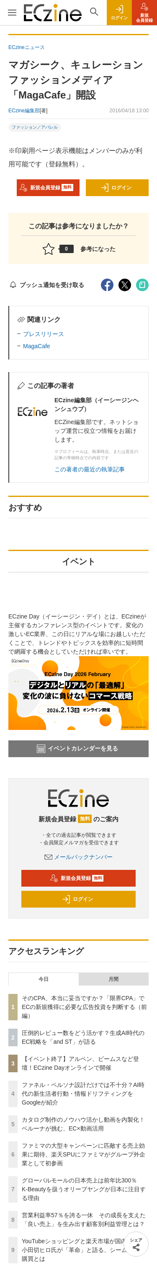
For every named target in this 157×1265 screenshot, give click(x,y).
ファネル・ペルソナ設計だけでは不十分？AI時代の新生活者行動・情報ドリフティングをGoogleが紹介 (83, 1093)
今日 (44, 979)
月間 (113, 979)
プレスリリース (43, 334)
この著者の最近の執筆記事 (89, 469)
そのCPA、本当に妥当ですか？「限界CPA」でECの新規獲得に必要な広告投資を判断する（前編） (84, 1007)
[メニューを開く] (12, 12)
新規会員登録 (46, 188)
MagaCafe (36, 346)
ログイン (115, 188)
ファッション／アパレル (35, 127)
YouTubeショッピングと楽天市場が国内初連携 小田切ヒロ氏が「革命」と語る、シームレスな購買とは (86, 1250)
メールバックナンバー (78, 857)
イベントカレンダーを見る (77, 749)
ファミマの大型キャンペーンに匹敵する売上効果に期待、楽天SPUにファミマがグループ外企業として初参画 (83, 1154)
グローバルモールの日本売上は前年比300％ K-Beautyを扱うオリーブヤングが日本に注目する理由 (84, 1189)
